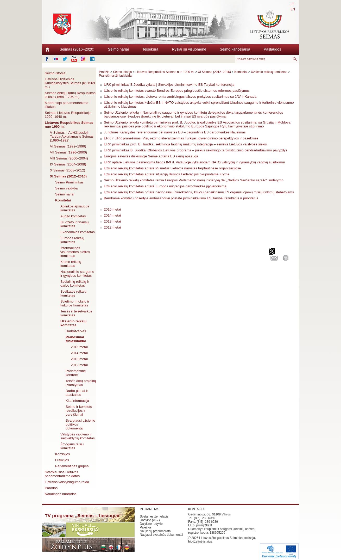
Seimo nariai (118, 49)
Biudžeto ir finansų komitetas (74, 224)
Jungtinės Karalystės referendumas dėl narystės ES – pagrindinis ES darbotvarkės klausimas (175, 132)
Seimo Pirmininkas (69, 182)
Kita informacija (77, 401)
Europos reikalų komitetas (72, 240)
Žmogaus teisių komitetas (72, 446)
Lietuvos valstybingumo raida (67, 482)
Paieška (145, 527)
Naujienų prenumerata (155, 531)
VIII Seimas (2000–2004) (69, 158)
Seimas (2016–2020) (77, 49)
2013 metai (79, 359)
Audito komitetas (73, 216)
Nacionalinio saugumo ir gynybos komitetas (77, 274)
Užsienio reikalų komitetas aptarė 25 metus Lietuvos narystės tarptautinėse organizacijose (172, 168)
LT (292, 4)
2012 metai (79, 365)
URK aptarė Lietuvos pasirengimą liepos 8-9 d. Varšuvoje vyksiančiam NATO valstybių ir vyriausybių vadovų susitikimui (194, 162)
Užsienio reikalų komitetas (73, 323)
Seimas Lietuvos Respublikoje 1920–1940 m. (68, 115)
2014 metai (79, 353)
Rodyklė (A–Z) (150, 520)
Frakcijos (62, 460)
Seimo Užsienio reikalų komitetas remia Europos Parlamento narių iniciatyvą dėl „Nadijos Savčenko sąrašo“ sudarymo (193, 180)
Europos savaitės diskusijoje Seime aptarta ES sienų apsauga (151, 156)
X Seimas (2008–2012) (67, 170)
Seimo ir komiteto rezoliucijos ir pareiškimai (79, 410)
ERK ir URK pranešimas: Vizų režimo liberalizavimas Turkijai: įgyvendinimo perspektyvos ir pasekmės (181, 138)
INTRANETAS (149, 509)
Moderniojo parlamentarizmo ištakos (66, 105)
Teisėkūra (150, 49)
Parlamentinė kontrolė (76, 373)
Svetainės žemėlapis (154, 516)
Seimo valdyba (66, 188)
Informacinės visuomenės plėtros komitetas (75, 252)
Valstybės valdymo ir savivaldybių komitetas (77, 436)
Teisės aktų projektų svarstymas (81, 383)
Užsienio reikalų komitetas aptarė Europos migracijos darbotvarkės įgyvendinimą (165, 186)
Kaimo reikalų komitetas (70, 264)
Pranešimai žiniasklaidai (76, 339)
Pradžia (104, 72)
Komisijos (62, 454)
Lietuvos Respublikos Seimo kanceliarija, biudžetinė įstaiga (222, 539)
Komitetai (63, 200)
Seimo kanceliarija (235, 49)
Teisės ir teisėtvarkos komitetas (76, 313)
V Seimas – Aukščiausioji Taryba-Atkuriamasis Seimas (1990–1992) (71, 136)
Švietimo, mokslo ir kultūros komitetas (74, 303)
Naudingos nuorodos (61, 494)
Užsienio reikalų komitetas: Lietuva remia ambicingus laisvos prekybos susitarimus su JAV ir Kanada (180, 97)
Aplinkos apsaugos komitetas (74, 208)
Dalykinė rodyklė (151, 524)
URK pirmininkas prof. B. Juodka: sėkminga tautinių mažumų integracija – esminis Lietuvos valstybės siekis (185, 144)
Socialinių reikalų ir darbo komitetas (74, 283)
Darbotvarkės (76, 331)
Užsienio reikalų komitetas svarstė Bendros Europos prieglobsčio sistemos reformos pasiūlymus (177, 91)
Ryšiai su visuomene (189, 49)
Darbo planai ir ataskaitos (77, 393)
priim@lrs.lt (204, 525)
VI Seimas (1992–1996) (68, 146)
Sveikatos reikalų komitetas (73, 293)
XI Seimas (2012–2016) (68, 176)
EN (293, 9)
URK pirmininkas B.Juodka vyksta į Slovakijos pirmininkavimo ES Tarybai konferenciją (169, 85)
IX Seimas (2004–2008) (68, 164)
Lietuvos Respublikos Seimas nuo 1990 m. (69, 124)
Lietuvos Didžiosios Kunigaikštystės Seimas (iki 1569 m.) (70, 83)
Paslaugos (272, 49)
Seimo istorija (55, 73)
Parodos (51, 488)
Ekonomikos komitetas (77, 232)
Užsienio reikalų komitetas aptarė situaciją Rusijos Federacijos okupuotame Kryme (166, 174)
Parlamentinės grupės (72, 466)
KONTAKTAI (196, 509)
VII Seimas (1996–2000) (68, 152)
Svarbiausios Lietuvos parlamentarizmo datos (62, 474)
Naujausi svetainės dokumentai (161, 535)
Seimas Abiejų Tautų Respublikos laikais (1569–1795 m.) (70, 95)
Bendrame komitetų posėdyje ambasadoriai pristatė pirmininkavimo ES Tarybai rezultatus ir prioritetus (181, 198)
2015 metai (79, 347)
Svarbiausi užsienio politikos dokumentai (80, 424)
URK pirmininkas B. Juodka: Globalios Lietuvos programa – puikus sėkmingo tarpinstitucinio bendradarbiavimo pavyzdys (195, 150)
